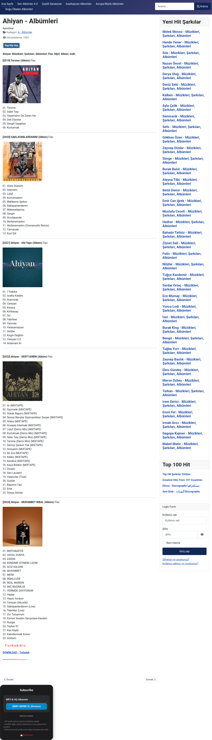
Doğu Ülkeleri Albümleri (19, 9)
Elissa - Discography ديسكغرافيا (180, 485)
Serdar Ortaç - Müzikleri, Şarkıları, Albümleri (180, 287)
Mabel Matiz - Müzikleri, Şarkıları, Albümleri (180, 446)
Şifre (165, 528)
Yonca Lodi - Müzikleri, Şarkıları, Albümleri (179, 308)
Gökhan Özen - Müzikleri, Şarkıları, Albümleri (181, 139)
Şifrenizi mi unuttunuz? (175, 559)
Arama (202, 6)
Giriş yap (184, 551)
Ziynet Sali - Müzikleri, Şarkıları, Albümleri (179, 245)
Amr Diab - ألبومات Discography (181, 491)
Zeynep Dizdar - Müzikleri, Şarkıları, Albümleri (181, 150)
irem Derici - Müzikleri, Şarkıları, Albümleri (179, 404)
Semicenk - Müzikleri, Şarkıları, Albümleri (178, 118)
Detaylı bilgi (28, 735)
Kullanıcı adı (169, 514)
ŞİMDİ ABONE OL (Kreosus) (26, 706)
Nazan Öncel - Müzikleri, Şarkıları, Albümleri (180, 65)
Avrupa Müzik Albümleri (110, 3)
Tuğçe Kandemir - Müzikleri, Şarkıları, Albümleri (183, 277)
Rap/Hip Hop (11, 45)
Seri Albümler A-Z (27, 3)
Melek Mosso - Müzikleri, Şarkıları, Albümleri (181, 34)
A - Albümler (25, 32)
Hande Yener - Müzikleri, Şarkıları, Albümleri (180, 44)
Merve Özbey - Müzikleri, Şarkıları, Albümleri (181, 382)
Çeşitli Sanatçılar (52, 3)
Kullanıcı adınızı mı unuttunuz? (180, 563)
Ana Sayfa (7, 3)
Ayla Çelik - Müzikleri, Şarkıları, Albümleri (178, 108)
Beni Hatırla (173, 542)
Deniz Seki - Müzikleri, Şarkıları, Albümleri (179, 86)
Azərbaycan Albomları (79, 3)
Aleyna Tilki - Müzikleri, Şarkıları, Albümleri (179, 182)
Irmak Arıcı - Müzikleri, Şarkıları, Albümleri (179, 425)
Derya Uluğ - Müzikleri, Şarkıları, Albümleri (179, 76)
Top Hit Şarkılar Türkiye (176, 474)
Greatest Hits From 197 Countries (182, 480)
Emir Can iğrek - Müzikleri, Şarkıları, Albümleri (182, 203)
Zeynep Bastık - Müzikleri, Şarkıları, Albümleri (181, 361)
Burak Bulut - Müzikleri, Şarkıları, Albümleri (179, 171)
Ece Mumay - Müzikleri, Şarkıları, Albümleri (179, 298)
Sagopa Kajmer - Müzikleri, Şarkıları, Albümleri (182, 435)
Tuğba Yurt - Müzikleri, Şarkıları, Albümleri (179, 351)
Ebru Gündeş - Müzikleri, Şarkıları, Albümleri (180, 372)
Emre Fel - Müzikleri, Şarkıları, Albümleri (177, 414)
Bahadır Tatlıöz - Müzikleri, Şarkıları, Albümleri (182, 234)
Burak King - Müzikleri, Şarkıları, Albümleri (179, 330)
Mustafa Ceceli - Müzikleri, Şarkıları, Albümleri (182, 213)
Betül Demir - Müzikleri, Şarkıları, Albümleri (180, 192)
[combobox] (174, 6)
